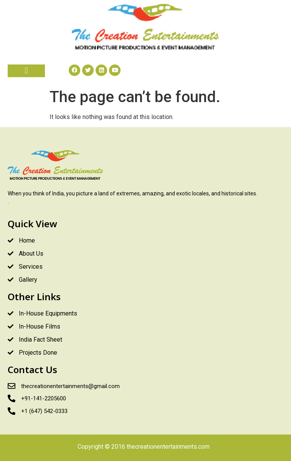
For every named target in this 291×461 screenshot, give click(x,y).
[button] (26, 70)
